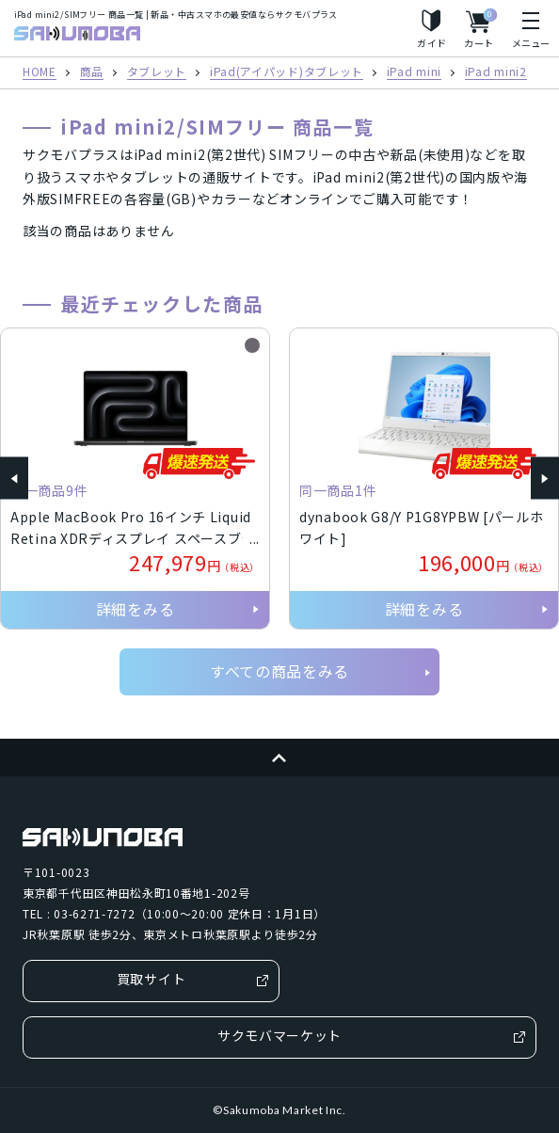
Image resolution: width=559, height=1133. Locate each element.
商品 (92, 72)
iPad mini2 (496, 72)
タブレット (157, 72)
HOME (39, 72)
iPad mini (414, 72)
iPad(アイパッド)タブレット (286, 72)
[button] (14, 478)
